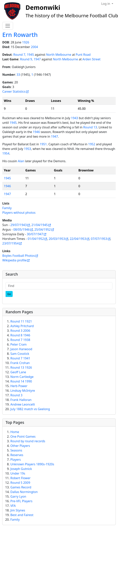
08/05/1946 (21, 229)
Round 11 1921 (21, 321)
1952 (91, 144)
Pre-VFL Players (21, 501)
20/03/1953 (57, 239)
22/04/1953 (78, 239)
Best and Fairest (21, 515)
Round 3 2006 (20, 330)
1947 (54, 136)
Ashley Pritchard (22, 326)
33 (18, 74)
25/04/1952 (42, 229)
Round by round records (27, 441)
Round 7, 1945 (23, 54)
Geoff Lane (18, 372)
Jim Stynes (17, 510)
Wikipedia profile (14, 260)
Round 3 (16, 395)
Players (15, 459)
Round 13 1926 (21, 367)
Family (7, 208)
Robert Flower (20, 478)
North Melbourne (58, 54)
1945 (13, 123)
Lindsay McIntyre (22, 390)
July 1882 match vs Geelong (30, 409)
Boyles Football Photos (18, 256)
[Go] (9, 294)
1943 (74, 118)
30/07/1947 (35, 234)
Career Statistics (14, 91)
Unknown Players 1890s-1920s (32, 464)
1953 (27, 149)
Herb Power (18, 386)
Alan (21, 161)
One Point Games (22, 436)
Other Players (20, 446)
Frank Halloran (20, 400)
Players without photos (18, 212)
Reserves (16, 455)
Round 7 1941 (20, 358)
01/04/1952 (36, 239)
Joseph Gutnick (21, 469)
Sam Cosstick (19, 354)
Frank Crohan (20, 363)
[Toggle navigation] (7, 26)
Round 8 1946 (20, 335)
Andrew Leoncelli (22, 404)
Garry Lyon (18, 496)
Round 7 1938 (20, 340)
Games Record (20, 487)
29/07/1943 (18, 225)
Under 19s (17, 473)
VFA (13, 506)
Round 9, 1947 (30, 59)
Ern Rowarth (20, 35)
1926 (25, 42)
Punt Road (83, 54)
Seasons (16, 450)
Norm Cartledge (22, 377)
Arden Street (92, 59)
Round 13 (90, 127)
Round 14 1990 (21, 381)
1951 (43, 144)
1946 (36, 132)
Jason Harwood (21, 349)
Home (14, 432)
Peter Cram (18, 344)
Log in (106, 4)
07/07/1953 (99, 239)
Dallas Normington (24, 492)
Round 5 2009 (20, 483)
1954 (5, 153)
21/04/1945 (39, 225)
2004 (34, 47)
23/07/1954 (10, 243)
